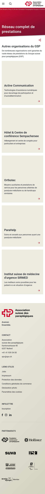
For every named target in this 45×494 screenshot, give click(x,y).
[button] (2, 415)
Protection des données (12, 380)
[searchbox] (10, 3)
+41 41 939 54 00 (9, 352)
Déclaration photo (9, 388)
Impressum (6, 376)
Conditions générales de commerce (16, 384)
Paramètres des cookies (12, 392)
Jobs (4, 371)
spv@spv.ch (7, 357)
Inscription (6, 409)
